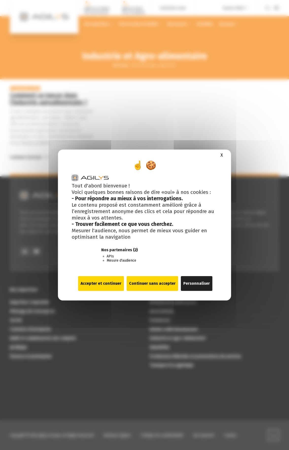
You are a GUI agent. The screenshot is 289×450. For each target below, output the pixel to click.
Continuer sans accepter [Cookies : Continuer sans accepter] (152, 283)
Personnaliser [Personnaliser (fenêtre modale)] (196, 283)
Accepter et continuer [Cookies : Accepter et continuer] (101, 283)
